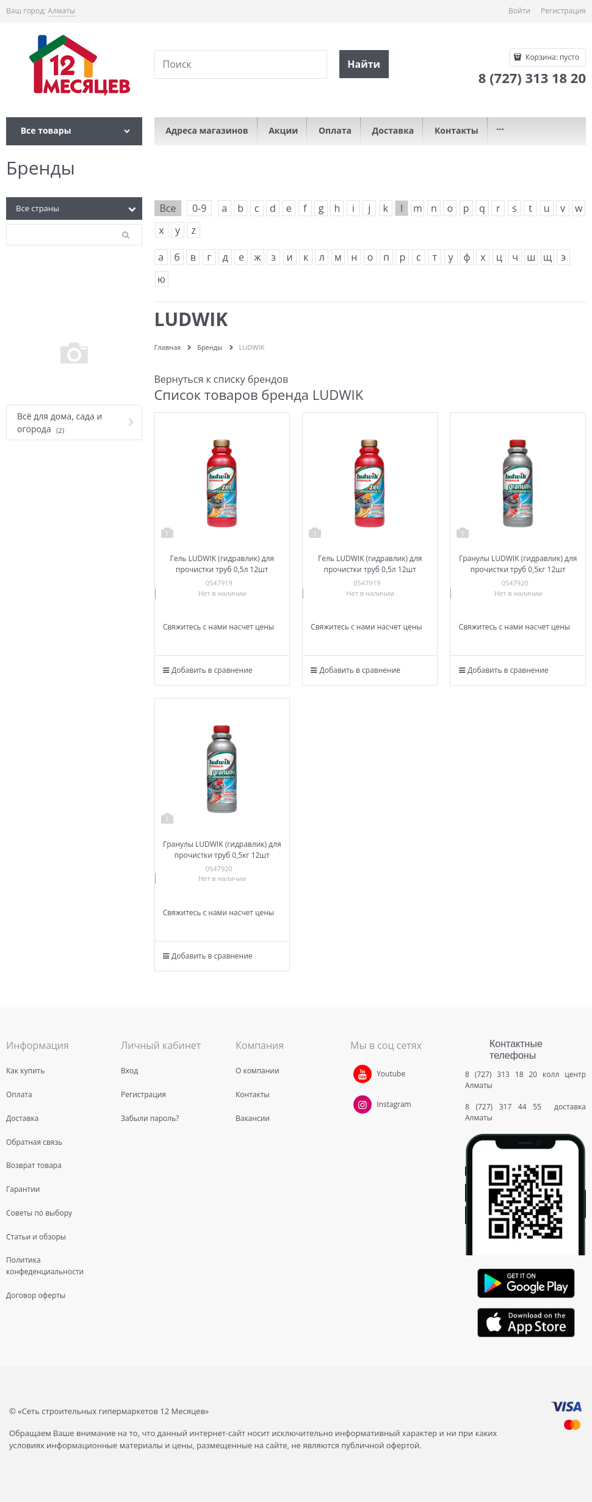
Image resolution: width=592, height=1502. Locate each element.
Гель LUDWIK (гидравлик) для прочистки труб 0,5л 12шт (222, 564)
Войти (519, 10)
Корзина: (551, 57)
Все (168, 208)
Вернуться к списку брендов (221, 379)
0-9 (199, 208)
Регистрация (563, 10)
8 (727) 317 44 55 (506, 1106)
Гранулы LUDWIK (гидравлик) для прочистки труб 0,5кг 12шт (518, 564)
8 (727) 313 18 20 (501, 1074)
